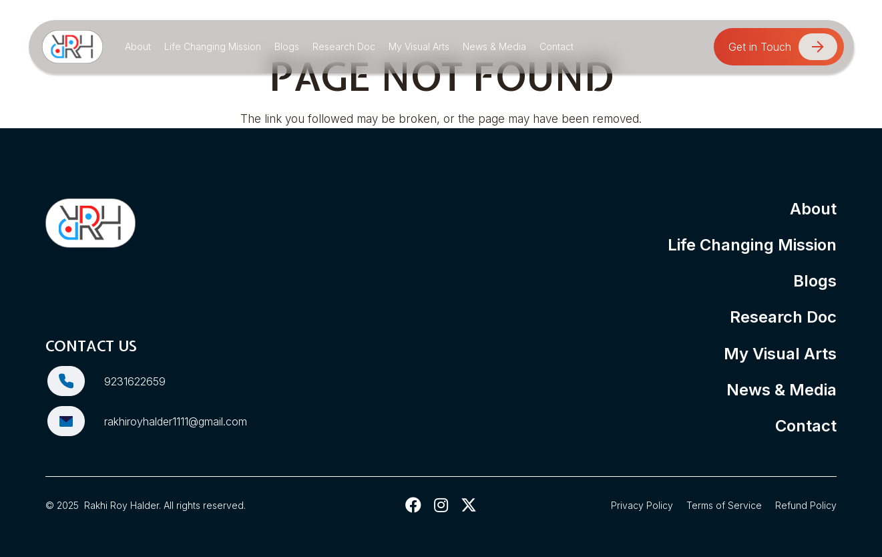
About (813, 208)
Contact (806, 425)
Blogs (815, 281)
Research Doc (783, 317)
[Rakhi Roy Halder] (72, 46)
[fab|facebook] (413, 505)
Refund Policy (806, 505)
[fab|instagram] (441, 505)
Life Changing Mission (752, 244)
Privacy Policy (642, 505)
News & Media (781, 389)
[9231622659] (74, 381)
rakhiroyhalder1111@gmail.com (175, 421)
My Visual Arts (780, 353)
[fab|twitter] (469, 505)
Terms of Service (724, 505)
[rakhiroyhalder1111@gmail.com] (74, 421)
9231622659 (135, 381)
